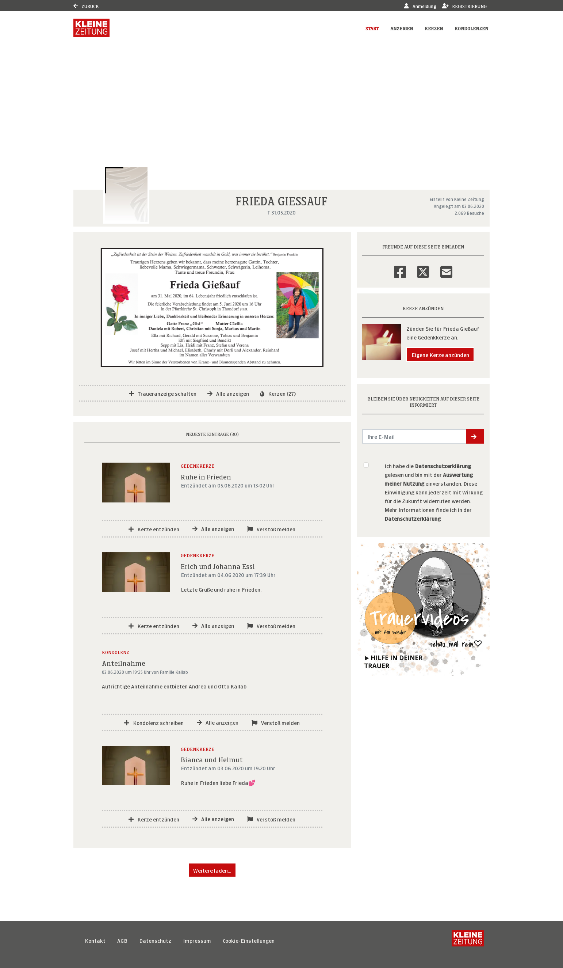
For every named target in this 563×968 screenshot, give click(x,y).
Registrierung (464, 6)
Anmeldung (420, 6)
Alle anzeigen (228, 393)
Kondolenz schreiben (154, 722)
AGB (122, 940)
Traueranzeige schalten (162, 393)
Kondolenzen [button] (471, 28)
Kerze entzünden (154, 528)
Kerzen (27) (278, 393)
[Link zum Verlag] (91, 28)
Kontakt (95, 940)
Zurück (86, 6)
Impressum (197, 940)
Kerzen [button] (434, 28)
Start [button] (372, 28)
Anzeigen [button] (401, 28)
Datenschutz (155, 940)
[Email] (446, 267)
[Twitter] (423, 267)
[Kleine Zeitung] (468, 940)
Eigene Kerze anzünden (440, 354)
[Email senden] (414, 436)
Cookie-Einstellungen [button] (249, 940)
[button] (475, 436)
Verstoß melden (271, 528)
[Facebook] (400, 267)
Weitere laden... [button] (212, 869)
